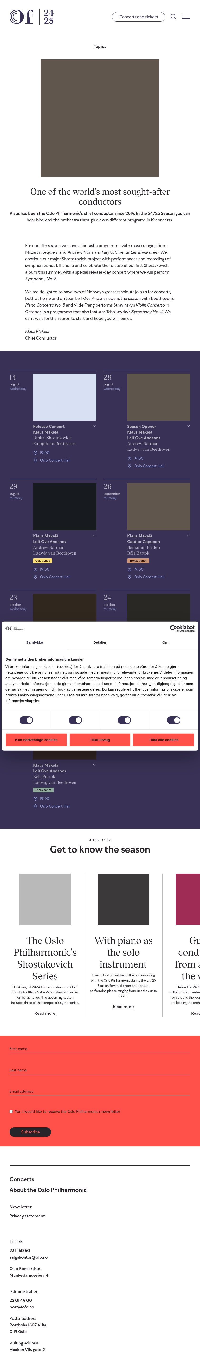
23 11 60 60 (20, 1250)
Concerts (22, 1179)
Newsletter (21, 1207)
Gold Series (42, 560)
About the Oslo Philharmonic (48, 1190)
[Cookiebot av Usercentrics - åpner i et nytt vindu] (174, 628)
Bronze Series (138, 560)
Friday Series (43, 790)
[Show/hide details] (64, 435)
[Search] (173, 16)
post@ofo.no (22, 1307)
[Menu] (186, 16)
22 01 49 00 (21, 1300)
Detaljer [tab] (100, 642)
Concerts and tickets (138, 16)
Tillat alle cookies (163, 740)
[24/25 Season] (46, 17)
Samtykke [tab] (34, 642)
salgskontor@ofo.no (29, 1257)
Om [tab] (165, 642)
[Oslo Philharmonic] (21, 17)
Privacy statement (27, 1216)
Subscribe (30, 1132)
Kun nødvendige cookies (36, 740)
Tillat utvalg (100, 740)
